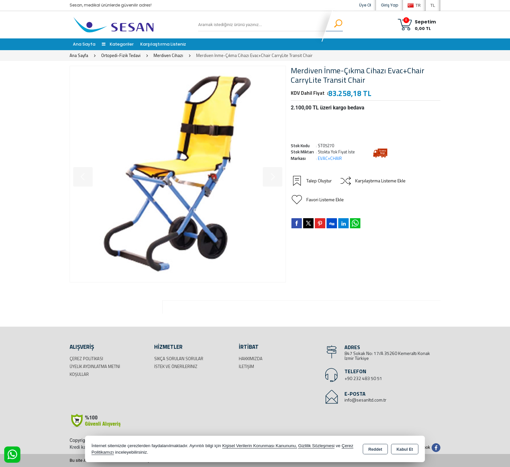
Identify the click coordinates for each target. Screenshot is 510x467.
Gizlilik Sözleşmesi (316, 445)
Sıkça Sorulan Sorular (178, 358)
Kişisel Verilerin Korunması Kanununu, (259, 445)
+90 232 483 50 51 (363, 378)
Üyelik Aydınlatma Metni (95, 366)
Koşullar (79, 374)
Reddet (375, 449)
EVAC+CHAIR (330, 158)
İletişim (246, 366)
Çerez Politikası (86, 358)
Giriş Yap (389, 5)
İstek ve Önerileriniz (175, 366)
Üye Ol (365, 5)
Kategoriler (118, 44)
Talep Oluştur (311, 181)
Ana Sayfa (84, 44)
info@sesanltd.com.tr (365, 399)
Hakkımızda (250, 358)
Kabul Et (404, 449)
